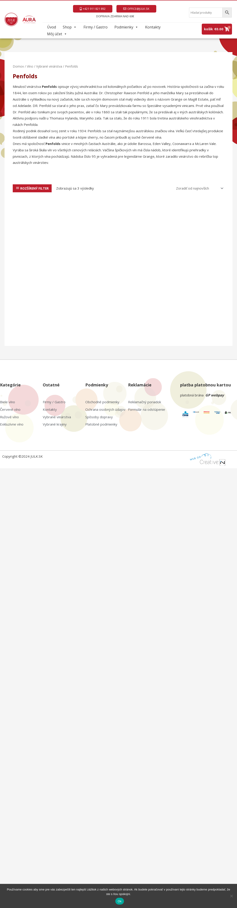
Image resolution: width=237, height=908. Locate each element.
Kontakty (153, 27)
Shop (70, 27)
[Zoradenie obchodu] (198, 188)
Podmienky (126, 27)
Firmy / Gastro (95, 27)
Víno (30, 66)
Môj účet (57, 33)
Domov (18, 66)
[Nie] (231, 896)
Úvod (51, 27)
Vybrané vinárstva (49, 66)
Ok (119, 901)
